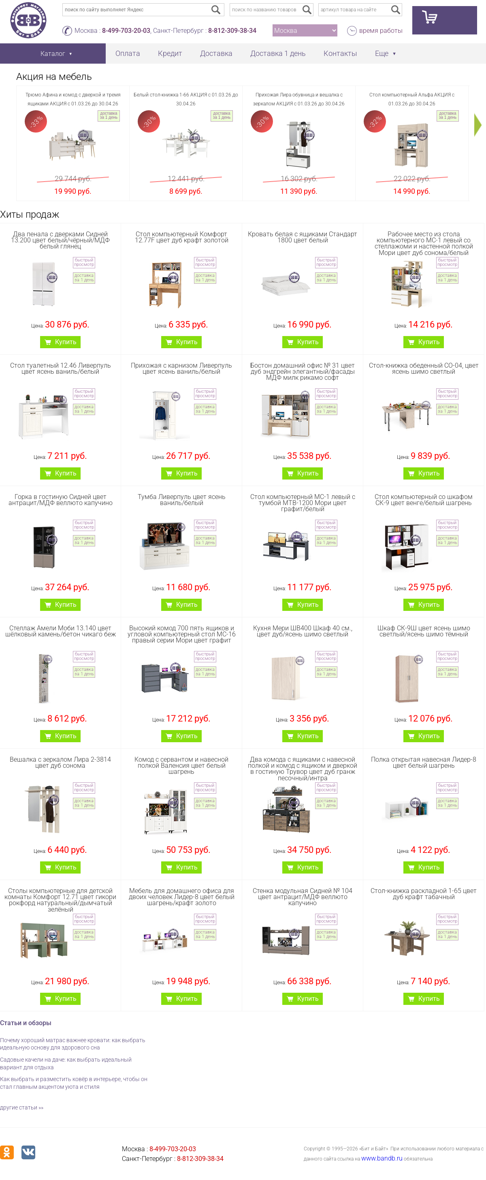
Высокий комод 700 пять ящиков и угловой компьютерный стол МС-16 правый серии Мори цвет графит (182, 634)
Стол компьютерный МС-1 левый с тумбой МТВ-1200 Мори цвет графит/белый (302, 503)
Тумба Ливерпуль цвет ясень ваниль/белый (182, 500)
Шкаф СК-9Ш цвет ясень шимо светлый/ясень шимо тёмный (423, 631)
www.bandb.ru (382, 1158)
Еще (381, 53)
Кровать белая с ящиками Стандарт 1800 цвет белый (302, 237)
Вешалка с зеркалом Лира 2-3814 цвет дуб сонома (60, 762)
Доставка (216, 53)
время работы (381, 30)
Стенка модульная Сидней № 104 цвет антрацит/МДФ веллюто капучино (302, 897)
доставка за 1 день (108, 115)
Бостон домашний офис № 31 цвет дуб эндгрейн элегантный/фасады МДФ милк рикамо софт (302, 371)
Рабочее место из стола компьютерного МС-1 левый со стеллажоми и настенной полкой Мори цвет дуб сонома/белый (424, 243)
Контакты (340, 53)
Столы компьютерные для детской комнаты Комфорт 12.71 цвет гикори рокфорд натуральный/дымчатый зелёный (60, 900)
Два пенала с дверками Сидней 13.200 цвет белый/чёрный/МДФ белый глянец (60, 240)
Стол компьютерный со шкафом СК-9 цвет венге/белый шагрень (424, 500)
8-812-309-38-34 (232, 30)
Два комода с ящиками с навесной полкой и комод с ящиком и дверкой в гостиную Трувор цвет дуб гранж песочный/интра (302, 769)
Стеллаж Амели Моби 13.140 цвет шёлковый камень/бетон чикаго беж (60, 631)
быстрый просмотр (84, 262)
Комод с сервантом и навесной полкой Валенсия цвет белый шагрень (181, 765)
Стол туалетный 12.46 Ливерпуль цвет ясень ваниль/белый (60, 368)
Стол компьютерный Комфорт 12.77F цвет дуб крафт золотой (181, 237)
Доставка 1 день (278, 53)
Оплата (127, 53)
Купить (66, 342)
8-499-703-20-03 (126, 30)
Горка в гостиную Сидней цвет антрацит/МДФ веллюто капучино (61, 500)
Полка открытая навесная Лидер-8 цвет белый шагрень (423, 762)
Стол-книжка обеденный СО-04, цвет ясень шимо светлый (424, 368)
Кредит (170, 53)
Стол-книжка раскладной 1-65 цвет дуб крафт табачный (424, 894)
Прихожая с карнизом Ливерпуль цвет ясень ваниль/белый (181, 368)
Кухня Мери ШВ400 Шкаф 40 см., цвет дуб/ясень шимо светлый (302, 631)
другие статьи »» (21, 1107)
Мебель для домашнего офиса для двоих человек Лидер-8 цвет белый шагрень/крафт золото (181, 897)
